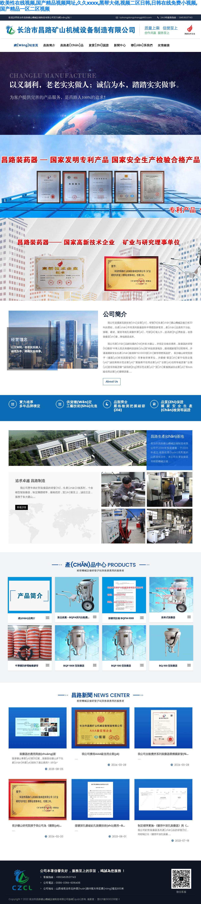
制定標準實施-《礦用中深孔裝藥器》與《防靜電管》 (163, 825)
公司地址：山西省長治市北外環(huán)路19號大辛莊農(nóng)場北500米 (83, 888)
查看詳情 (21, 507)
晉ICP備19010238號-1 (108, 899)
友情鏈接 (164, 45)
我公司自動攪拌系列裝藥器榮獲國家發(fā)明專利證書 (163, 754)
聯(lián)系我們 (142, 45)
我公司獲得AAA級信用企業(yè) (100, 754)
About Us (112, 381)
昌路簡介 (49, 45)
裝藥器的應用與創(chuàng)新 (38, 754)
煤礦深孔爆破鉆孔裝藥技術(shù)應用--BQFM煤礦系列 (100, 825)
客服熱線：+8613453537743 (59, 877)
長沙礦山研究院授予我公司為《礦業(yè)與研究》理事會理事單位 (37, 825)
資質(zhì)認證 (99, 45)
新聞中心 (120, 45)
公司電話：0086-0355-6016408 (61, 882)
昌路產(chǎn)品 (72, 45)
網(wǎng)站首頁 (26, 45)
